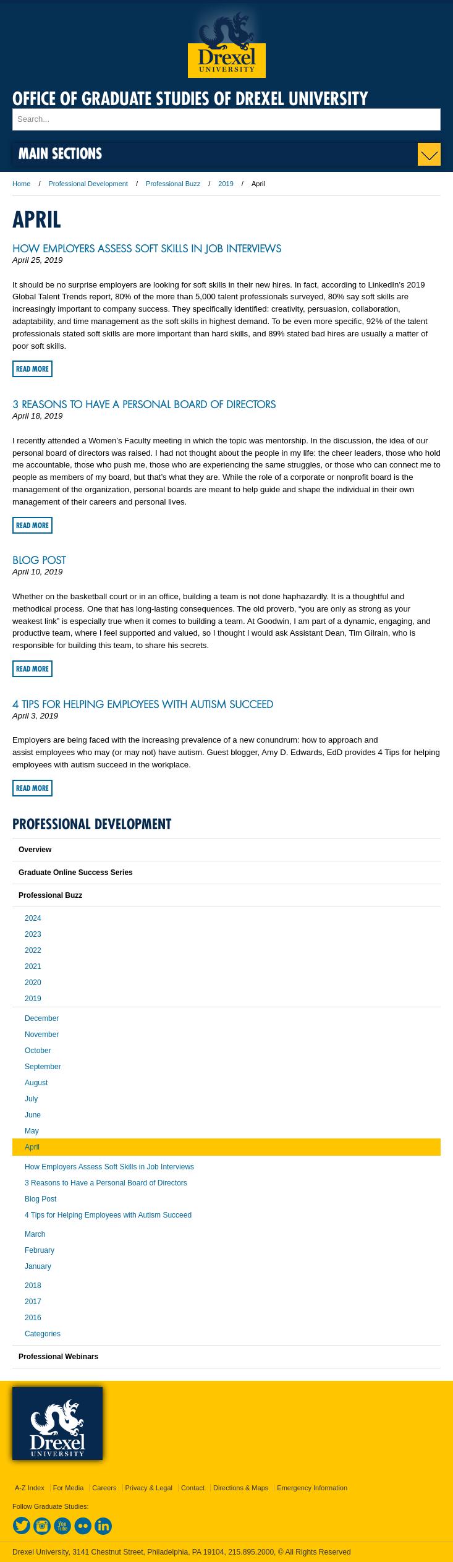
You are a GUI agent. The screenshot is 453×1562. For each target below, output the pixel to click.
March (35, 1234)
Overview (35, 849)
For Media (68, 1488)
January (38, 1266)
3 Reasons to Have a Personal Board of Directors (144, 404)
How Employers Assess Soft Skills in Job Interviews (146, 248)
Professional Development (88, 183)
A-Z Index (29, 1488)
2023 (33, 934)
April (32, 1147)
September (43, 1066)
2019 (225, 183)
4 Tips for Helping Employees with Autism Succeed (142, 704)
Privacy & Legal (148, 1488)
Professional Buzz (173, 183)
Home (21, 183)
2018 (33, 1285)
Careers (104, 1488)
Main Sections (60, 153)
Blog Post (39, 560)
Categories (43, 1333)
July (31, 1099)
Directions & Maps (240, 1488)
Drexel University (227, 40)
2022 (33, 950)
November (42, 1034)
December (42, 1018)
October (38, 1050)
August (36, 1082)
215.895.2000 (251, 1552)
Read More (32, 368)
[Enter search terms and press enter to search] (226, 119)
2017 (33, 1301)
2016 (33, 1317)
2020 (33, 982)
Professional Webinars (58, 1356)
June (33, 1115)
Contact (193, 1488)
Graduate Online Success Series (76, 872)
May (32, 1131)
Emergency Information (312, 1488)
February (39, 1250)
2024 (33, 918)
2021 (33, 966)
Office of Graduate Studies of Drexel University (190, 98)
